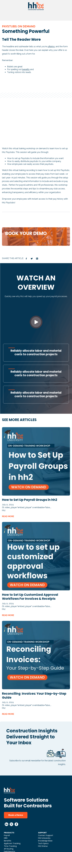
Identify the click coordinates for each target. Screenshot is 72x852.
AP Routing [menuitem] (8, 849)
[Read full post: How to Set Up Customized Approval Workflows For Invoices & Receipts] (36, 589)
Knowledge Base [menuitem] (45, 840)
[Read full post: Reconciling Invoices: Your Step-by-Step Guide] (36, 688)
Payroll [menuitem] (7, 835)
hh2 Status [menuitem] (43, 846)
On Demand (26, 26)
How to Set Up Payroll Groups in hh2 (29, 500)
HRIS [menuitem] (5, 838)
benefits (26, 69)
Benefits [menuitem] (7, 840)
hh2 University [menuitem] (44, 838)
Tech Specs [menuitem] (43, 843)
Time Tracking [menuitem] (10, 846)
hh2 (3, 510)
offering (51, 46)
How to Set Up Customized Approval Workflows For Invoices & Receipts (30, 597)
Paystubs (9, 26)
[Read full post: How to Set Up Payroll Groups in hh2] (36, 495)
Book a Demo (15, 815)
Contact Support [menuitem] (45, 835)
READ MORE (8, 516)
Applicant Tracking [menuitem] (12, 843)
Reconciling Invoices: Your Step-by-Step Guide (34, 695)
